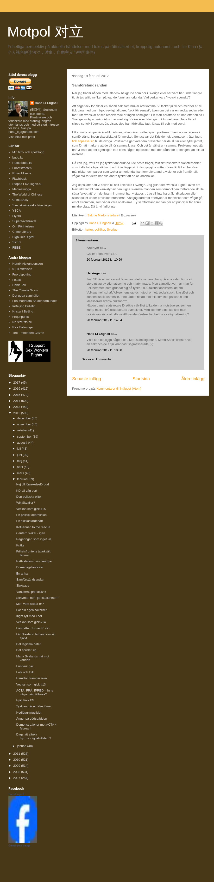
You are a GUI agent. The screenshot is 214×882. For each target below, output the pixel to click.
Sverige (112, 229)
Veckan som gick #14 (31, 622)
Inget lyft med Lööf (29, 616)
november (24, 424)
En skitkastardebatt (29, 521)
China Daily (20, 200)
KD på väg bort (26, 490)
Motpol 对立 (45, 32)
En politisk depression (31, 515)
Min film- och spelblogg (28, 152)
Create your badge (19, 845)
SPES (16, 242)
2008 (17, 772)
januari (22, 746)
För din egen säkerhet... (32, 610)
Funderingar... (25, 666)
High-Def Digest (23, 237)
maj (20, 461)
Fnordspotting (21, 274)
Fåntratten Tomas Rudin (33, 628)
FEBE (16, 247)
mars (21, 473)
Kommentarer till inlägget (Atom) (118, 388)
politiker (99, 229)
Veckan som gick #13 (31, 684)
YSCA (16, 210)
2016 (17, 388)
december (24, 418)
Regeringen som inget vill (33, 539)
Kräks (20, 545)
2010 (17, 759)
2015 (17, 395)
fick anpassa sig (83, 141)
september (25, 436)
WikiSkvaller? (25, 502)
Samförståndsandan (30, 579)
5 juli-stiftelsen (22, 269)
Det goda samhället (25, 295)
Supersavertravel (24, 221)
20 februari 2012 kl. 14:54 (104, 320)
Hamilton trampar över (31, 678)
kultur (89, 229)
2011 (17, 753)
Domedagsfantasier (29, 567)
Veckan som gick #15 (31, 509)
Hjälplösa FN (25, 700)
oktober (22, 430)
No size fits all (21, 322)
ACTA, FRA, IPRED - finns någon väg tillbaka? (34, 692)
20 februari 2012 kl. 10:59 (104, 259)
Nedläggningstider (28, 712)
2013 (17, 407)
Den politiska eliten (29, 496)
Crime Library (21, 231)
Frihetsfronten (21, 168)
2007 (17, 778)
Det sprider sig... (27, 650)
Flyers (16, 216)
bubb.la (17, 157)
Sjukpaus (22, 585)
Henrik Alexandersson (27, 263)
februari (23, 479)
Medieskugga (21, 189)
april (20, 467)
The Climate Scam (25, 290)
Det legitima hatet (28, 644)
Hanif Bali (19, 285)
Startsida (141, 378)
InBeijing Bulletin (23, 306)
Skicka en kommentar (97, 359)
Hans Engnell (16, 794)
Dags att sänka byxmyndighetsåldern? (33, 736)
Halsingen (94, 273)
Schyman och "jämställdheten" (37, 598)
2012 (17, 413)
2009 (17, 765)
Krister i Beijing (22, 311)
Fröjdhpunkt (20, 316)
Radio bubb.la (21, 163)
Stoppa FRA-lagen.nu (27, 184)
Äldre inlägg (192, 378)
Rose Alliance (21, 173)
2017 (17, 382)
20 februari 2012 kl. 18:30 (104, 350)
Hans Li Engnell (99, 334)
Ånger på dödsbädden (31, 718)
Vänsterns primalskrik (31, 592)
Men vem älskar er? (30, 604)
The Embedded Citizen (28, 333)
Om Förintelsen (23, 226)
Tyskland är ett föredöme (33, 706)
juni (20, 455)
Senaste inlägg (86, 378)
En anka (22, 573)
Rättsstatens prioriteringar (34, 561)
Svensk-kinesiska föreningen (32, 205)
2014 (17, 401)
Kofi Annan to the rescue (33, 527)
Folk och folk (25, 672)
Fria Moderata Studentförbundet (34, 301)
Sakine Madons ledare (103, 215)
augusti (22, 442)
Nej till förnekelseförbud (32, 484)
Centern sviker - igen (30, 533)
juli (19, 448)
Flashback (19, 178)
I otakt (16, 280)
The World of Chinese (27, 194)
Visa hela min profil (21, 137)
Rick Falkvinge (22, 327)
